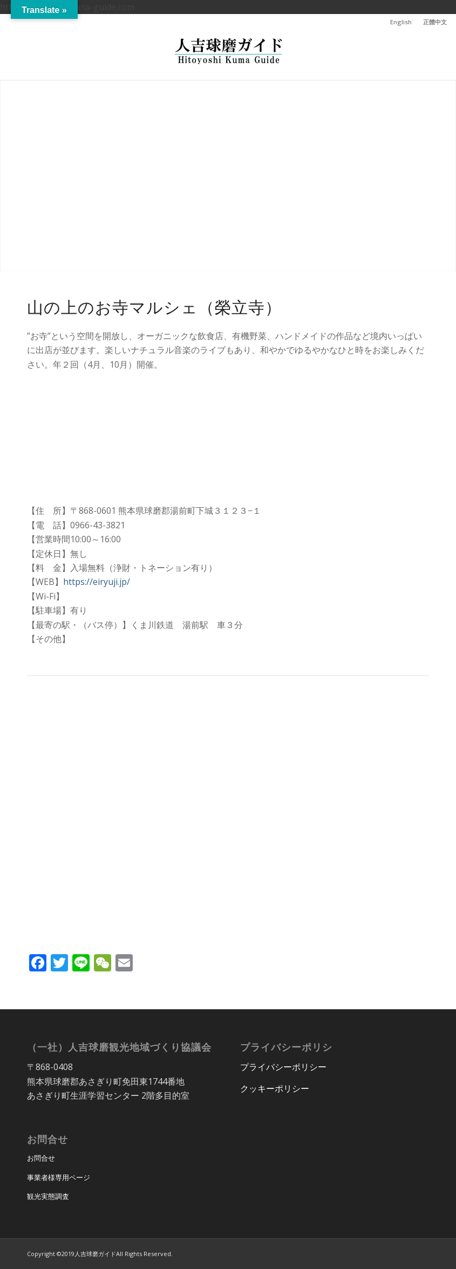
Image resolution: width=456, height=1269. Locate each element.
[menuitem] (401, 22)
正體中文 (435, 22)
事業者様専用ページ (58, 1177)
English (401, 22)
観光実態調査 (48, 1196)
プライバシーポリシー (283, 1067)
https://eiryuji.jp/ (96, 582)
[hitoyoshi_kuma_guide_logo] (228, 55)
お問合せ (41, 1158)
